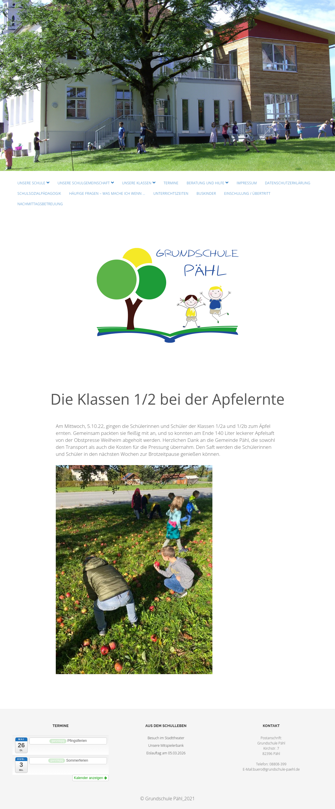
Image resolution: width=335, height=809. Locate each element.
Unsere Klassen (136, 183)
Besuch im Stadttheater (166, 737)
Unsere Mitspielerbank (166, 745)
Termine (171, 183)
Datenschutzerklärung (287, 183)
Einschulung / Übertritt (247, 193)
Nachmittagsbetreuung (40, 203)
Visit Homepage (167, 85)
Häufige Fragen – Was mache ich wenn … (107, 193)
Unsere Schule (31, 183)
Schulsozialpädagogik (39, 193)
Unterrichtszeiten (171, 193)
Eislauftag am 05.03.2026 (166, 753)
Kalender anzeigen (90, 778)
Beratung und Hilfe (206, 183)
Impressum (247, 183)
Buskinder (206, 193)
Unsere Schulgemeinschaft (84, 183)
